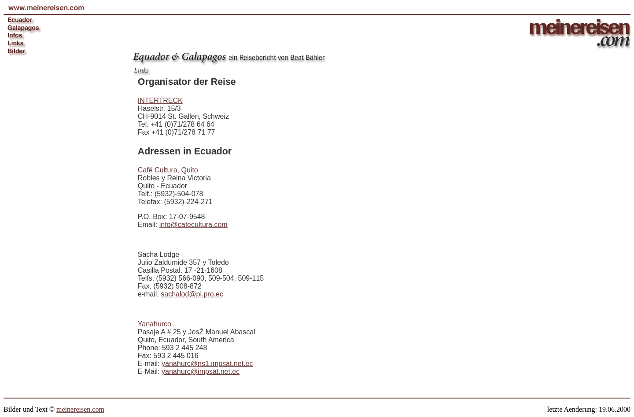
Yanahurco (154, 324)
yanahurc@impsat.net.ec (201, 371)
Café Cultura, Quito (168, 170)
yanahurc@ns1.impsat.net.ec (207, 363)
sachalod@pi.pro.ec (192, 294)
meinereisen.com (80, 409)
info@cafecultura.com (193, 224)
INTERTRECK (160, 100)
